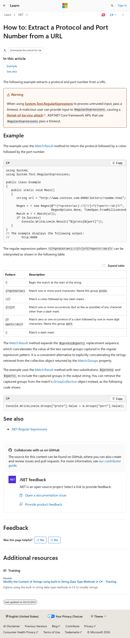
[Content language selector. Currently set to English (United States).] (22, 616)
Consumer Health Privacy (19, 632)
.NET (20, 15)
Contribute (72, 626)
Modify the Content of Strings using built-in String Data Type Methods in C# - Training (59, 582)
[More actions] (123, 15)
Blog (55, 626)
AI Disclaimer (11, 626)
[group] (65, 204)
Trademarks (72, 632)
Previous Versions (36, 626)
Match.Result (44, 146)
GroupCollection (65, 381)
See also (12, 71)
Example (12, 66)
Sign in (122, 5)
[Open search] (112, 5)
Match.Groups (88, 360)
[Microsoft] (65, 5)
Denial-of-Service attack (25, 115)
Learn (7, 15)
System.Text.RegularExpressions (49, 103)
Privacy (88, 626)
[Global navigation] (4, 5)
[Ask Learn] (104, 15)
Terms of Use (51, 632)
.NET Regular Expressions (29, 429)
